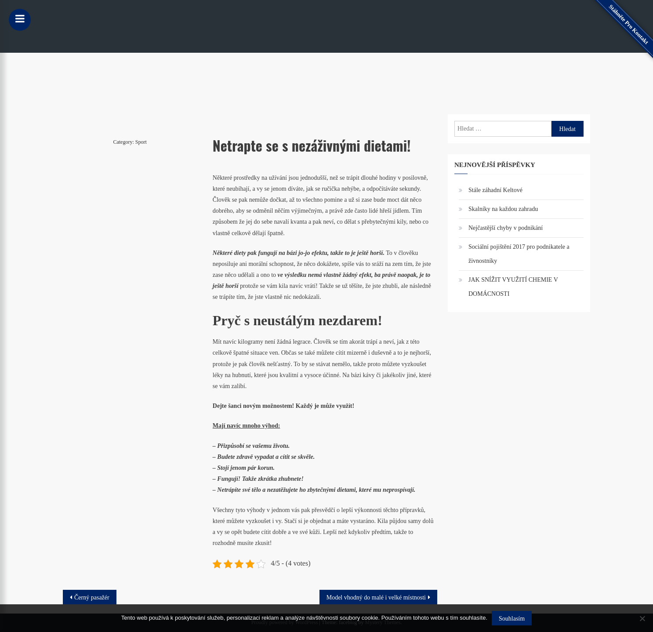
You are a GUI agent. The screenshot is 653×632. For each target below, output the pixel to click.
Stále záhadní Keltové (495, 190)
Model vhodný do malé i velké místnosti (376, 597)
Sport (141, 142)
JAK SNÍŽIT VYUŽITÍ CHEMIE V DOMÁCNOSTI (513, 286)
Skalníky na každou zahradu (503, 209)
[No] (642, 618)
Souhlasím (512, 618)
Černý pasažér (91, 597)
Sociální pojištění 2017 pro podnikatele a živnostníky (519, 253)
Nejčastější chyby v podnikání (505, 228)
